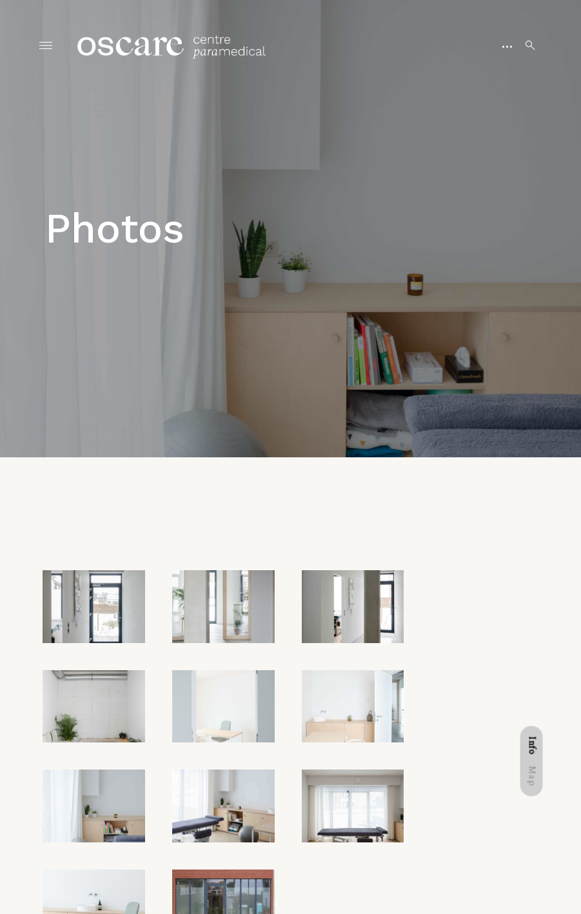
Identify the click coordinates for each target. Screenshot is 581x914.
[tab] (531, 747)
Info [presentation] (531, 747)
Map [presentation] (531, 778)
